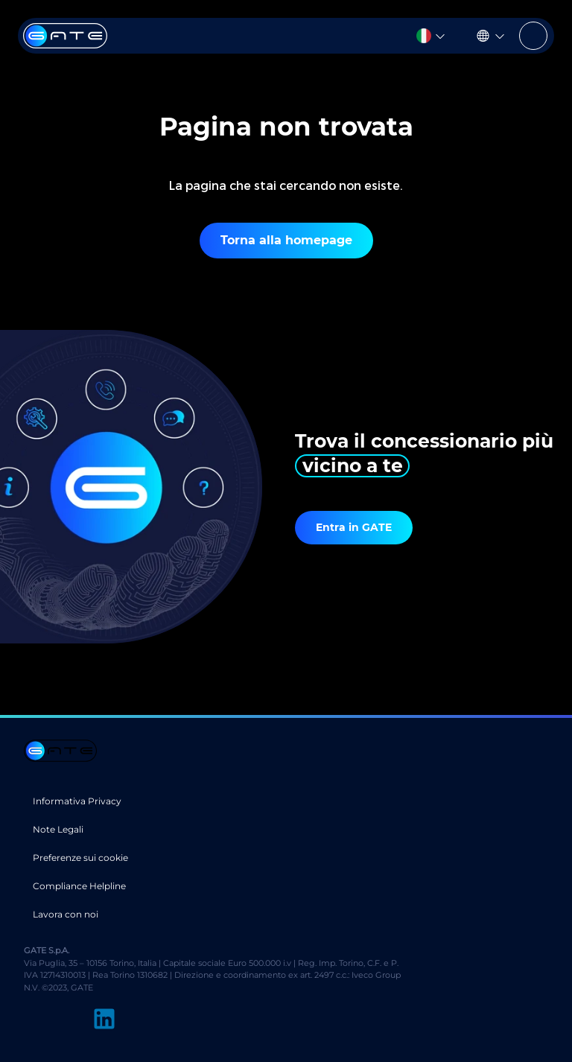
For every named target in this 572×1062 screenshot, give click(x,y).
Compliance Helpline (79, 885)
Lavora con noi (65, 914)
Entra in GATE (354, 527)
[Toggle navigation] (533, 36)
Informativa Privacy (77, 801)
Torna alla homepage (286, 240)
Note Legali (58, 829)
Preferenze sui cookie (80, 857)
